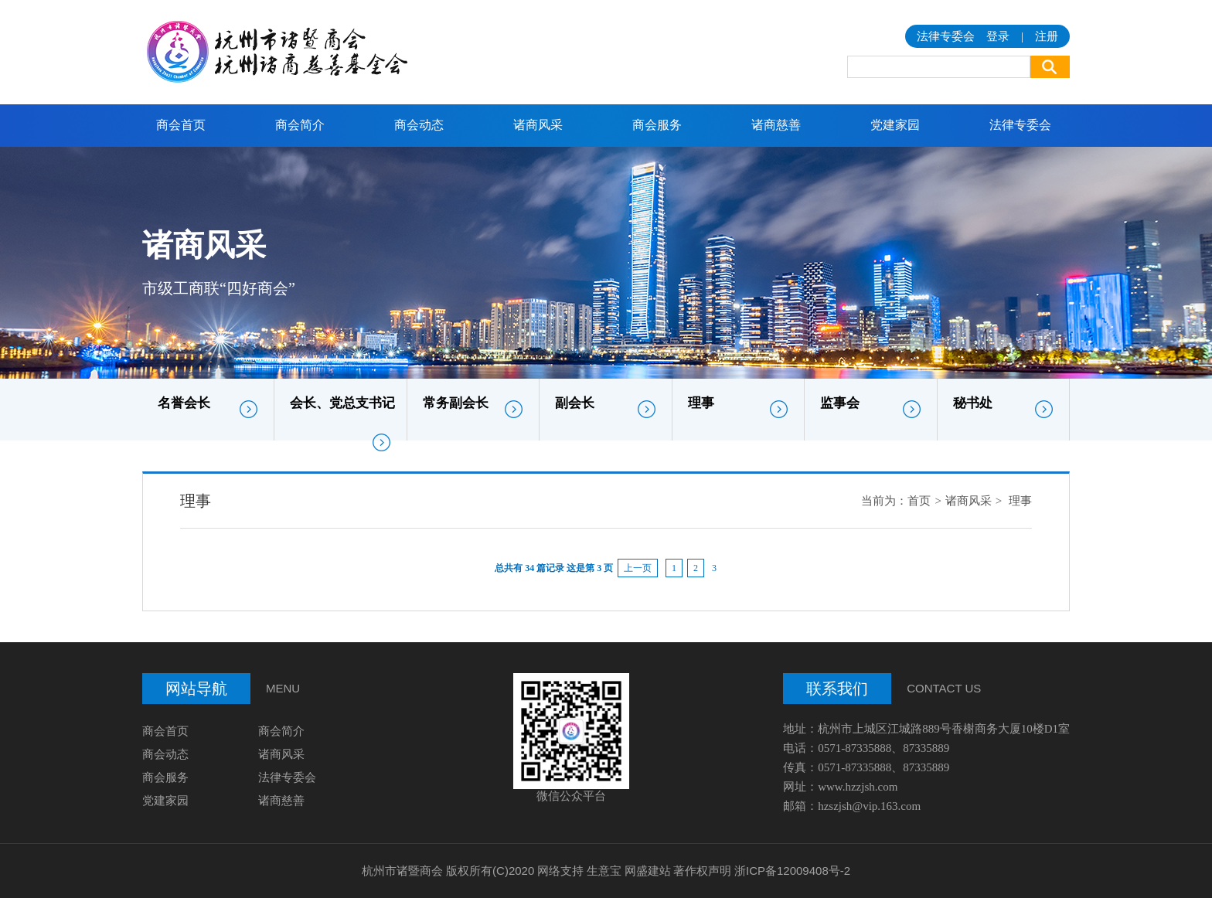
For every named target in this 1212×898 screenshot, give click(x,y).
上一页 (638, 568)
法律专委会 (1020, 124)
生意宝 (604, 870)
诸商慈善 (776, 124)
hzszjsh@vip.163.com (869, 806)
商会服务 (657, 124)
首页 (919, 501)
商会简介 (300, 124)
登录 (997, 36)
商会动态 (419, 124)
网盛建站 (648, 870)
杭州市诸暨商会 (402, 870)
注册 (1046, 36)
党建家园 (895, 124)
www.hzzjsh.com (857, 787)
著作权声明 (702, 870)
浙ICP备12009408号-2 (792, 870)
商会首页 (181, 124)
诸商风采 (538, 124)
